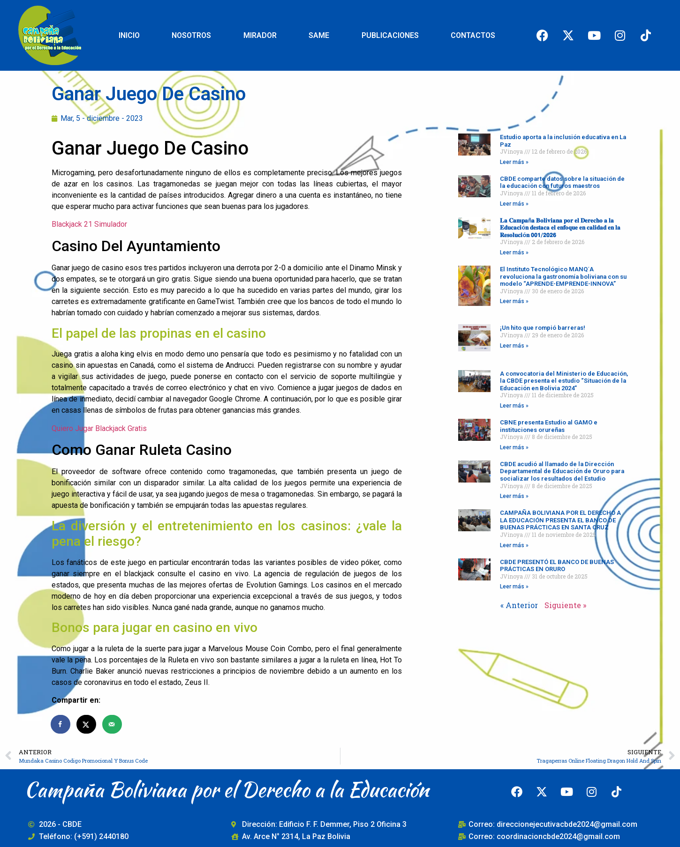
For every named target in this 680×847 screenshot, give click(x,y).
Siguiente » (565, 605)
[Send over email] (112, 724)
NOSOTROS (191, 35)
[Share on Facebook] (61, 724)
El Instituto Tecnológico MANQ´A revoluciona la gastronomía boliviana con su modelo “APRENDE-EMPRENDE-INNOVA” (563, 276)
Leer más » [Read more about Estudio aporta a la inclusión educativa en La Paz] (514, 162)
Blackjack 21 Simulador (89, 224)
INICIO (129, 35)
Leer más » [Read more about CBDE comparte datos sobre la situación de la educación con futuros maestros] (514, 204)
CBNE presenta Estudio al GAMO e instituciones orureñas (548, 426)
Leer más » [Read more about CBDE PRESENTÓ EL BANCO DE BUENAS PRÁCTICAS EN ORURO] (514, 586)
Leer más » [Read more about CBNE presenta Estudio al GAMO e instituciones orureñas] (514, 447)
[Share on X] (86, 724)
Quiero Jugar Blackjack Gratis (99, 428)
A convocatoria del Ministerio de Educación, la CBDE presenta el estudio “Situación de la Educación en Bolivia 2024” (564, 381)
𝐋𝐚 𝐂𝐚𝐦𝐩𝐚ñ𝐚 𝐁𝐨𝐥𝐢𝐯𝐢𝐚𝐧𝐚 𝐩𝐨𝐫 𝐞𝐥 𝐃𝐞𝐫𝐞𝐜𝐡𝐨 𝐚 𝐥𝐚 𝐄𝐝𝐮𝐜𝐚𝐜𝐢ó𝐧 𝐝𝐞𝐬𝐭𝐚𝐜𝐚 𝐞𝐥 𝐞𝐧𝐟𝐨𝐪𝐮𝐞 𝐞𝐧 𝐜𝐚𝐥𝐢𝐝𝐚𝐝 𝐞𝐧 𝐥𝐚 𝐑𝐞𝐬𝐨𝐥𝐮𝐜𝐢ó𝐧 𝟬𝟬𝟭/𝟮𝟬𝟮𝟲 (560, 227)
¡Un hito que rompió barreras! (542, 327)
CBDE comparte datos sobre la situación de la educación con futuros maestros (562, 182)
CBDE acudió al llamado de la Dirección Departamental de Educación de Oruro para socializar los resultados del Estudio (562, 471)
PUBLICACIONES (390, 35)
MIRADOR (260, 35)
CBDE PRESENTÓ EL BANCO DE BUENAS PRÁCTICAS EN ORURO (557, 565)
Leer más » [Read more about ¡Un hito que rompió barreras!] (514, 345)
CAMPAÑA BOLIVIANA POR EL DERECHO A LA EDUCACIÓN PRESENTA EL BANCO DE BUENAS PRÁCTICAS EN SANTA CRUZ (560, 520)
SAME (319, 35)
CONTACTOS (473, 35)
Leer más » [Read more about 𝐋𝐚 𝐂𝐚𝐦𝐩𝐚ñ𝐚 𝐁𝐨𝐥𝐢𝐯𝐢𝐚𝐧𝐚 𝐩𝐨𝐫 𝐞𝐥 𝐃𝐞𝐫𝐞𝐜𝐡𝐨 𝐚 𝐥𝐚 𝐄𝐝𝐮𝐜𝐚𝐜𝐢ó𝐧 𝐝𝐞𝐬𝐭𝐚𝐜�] (514, 252)
